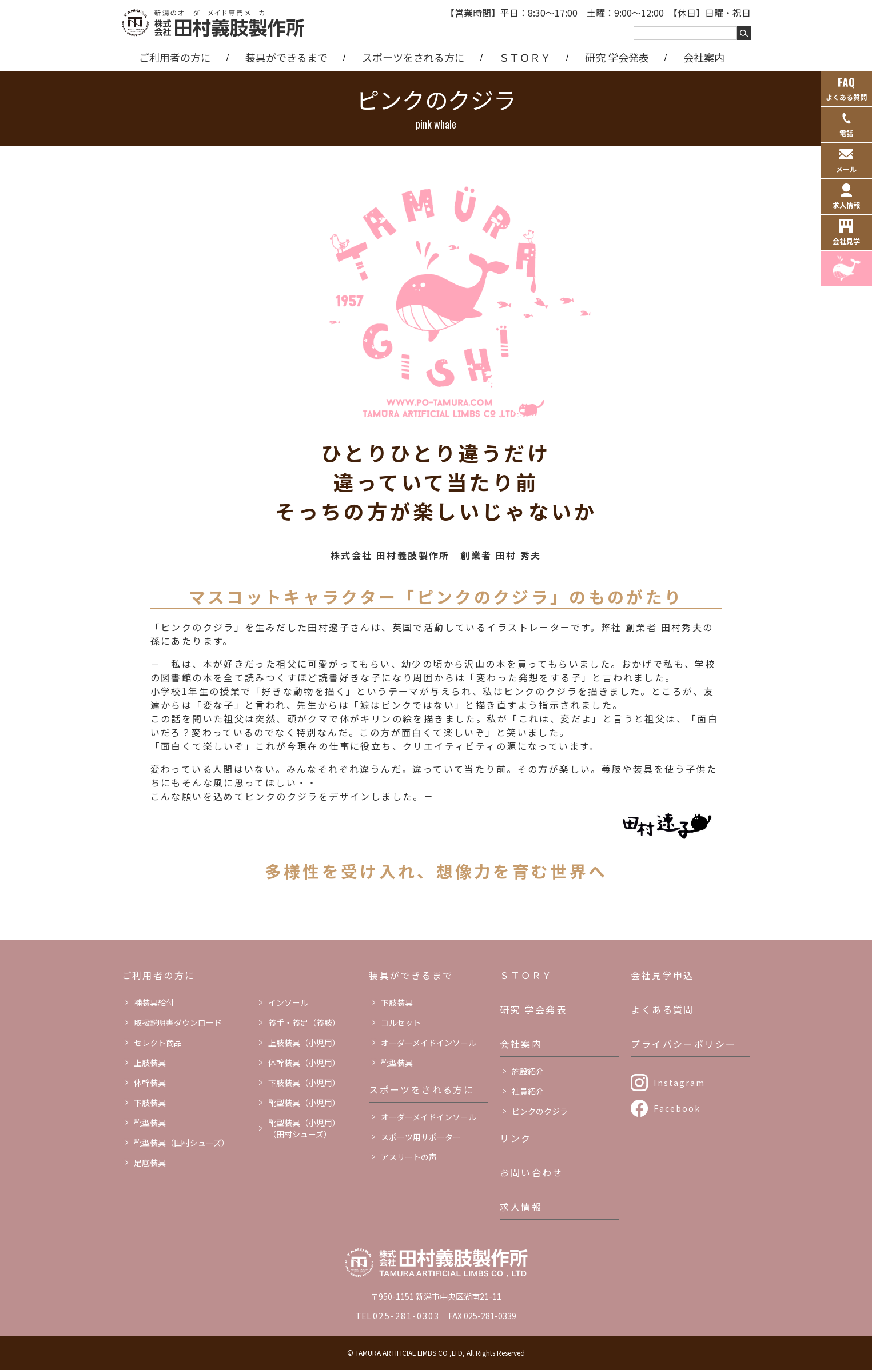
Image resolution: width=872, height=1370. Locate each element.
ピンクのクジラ (540, 1111)
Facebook (677, 1108)
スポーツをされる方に (413, 57)
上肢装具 (150, 1062)
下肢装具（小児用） (304, 1082)
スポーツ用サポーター (421, 1137)
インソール (288, 1002)
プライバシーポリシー (683, 1044)
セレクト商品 (158, 1042)
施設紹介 (528, 1071)
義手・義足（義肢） (304, 1022)
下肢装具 (150, 1102)
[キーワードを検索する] (744, 33)
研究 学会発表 (617, 57)
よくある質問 (662, 1009)
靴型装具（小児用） (304, 1102)
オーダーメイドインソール (428, 1042)
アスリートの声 (409, 1157)
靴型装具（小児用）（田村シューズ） (304, 1128)
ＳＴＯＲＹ (525, 57)
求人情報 (521, 1206)
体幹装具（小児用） (304, 1062)
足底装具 (150, 1162)
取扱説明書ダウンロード (178, 1022)
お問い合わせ (531, 1172)
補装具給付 (154, 1002)
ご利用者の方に (175, 57)
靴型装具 (150, 1122)
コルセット (401, 1022)
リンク (515, 1138)
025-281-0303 (406, 1315)
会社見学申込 (662, 975)
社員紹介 (528, 1091)
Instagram (679, 1082)
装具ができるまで (286, 57)
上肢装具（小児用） (304, 1042)
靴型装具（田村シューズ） (181, 1142)
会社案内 (703, 57)
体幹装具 (150, 1082)
